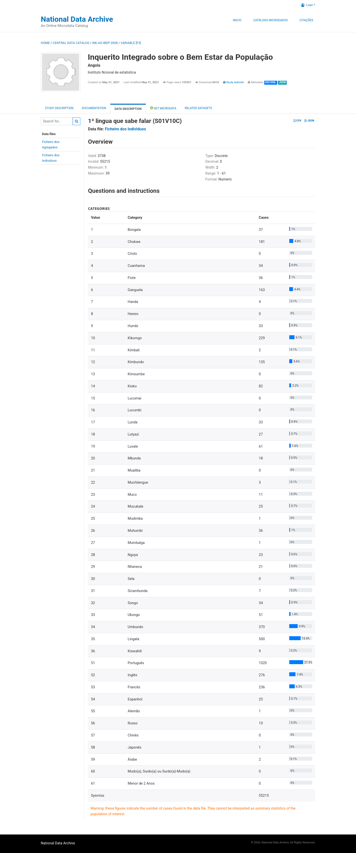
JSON (309, 120)
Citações (306, 20)
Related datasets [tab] (198, 108)
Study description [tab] (59, 108)
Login (307, 5)
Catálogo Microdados (270, 20)
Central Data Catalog (71, 43)
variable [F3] (131, 43)
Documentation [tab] (94, 108)
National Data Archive (77, 19)
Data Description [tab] (127, 109)
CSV (297, 120)
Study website (233, 82)
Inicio (237, 20)
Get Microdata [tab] (163, 108)
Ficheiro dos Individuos (125, 129)
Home (45, 43)
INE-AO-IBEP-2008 (105, 43)
